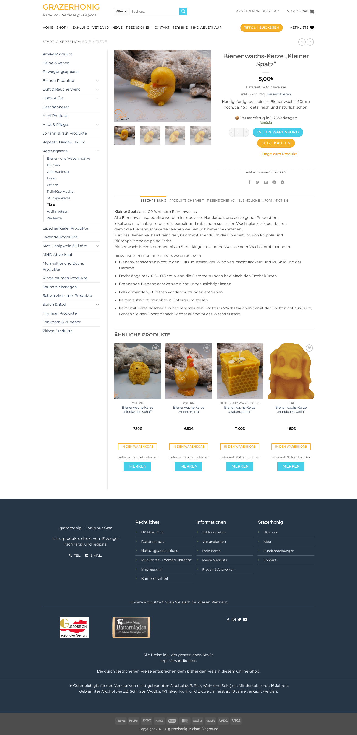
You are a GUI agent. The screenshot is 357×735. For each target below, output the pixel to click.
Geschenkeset (56, 107)
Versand (100, 28)
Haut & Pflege (55, 124)
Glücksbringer (58, 172)
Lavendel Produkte (60, 237)
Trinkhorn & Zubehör (62, 322)
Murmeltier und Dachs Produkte (63, 266)
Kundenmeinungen (278, 551)
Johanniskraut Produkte (65, 133)
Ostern (52, 185)
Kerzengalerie (75, 42)
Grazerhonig (71, 7)
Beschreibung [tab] (153, 200)
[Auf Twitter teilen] (258, 182)
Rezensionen (138, 28)
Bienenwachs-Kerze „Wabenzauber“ (239, 409)
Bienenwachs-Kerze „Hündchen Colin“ (291, 409)
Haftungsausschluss (159, 551)
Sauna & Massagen (60, 287)
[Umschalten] (97, 80)
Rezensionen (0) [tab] (221, 200)
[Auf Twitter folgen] (239, 620)
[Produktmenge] (239, 132)
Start (48, 42)
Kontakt (161, 28)
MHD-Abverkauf (206, 28)
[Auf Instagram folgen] (234, 620)
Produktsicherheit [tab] (186, 200)
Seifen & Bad (54, 304)
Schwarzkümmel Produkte (67, 295)
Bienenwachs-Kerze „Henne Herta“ (188, 409)
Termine (180, 28)
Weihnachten (57, 212)
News (117, 28)
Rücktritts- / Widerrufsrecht (166, 560)
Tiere (101, 42)
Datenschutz (153, 541)
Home (48, 28)
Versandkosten (279, 94)
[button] (258, 11)
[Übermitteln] (183, 11)
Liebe (51, 178)
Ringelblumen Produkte (65, 278)
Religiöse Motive (60, 191)
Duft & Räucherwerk (61, 89)
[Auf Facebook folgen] (228, 620)
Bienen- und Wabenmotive (68, 158)
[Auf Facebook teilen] (249, 182)
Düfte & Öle (53, 98)
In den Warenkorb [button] (138, 446)
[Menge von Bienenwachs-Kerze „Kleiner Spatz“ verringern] (231, 132)
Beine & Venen (56, 63)
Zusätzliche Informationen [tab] (263, 200)
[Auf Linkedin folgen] (245, 620)
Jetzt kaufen (276, 143)
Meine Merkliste (214, 560)
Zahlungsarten (214, 532)
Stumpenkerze (58, 198)
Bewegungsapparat (61, 72)
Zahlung (81, 28)
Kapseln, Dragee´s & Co (64, 142)
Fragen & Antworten (218, 569)
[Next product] (301, 41)
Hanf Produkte (56, 116)
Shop (62, 28)
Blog (267, 542)
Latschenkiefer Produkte (65, 228)
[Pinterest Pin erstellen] (274, 182)
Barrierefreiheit (154, 578)
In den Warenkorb (278, 132)
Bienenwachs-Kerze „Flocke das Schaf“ (137, 409)
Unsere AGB (152, 532)
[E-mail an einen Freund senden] (266, 182)
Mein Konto (211, 551)
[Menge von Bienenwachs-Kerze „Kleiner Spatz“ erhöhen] (246, 132)
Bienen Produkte (58, 80)
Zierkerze (54, 218)
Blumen (53, 165)
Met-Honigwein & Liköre (65, 246)
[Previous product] (310, 41)
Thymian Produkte (60, 313)
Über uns (270, 532)
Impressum (151, 569)
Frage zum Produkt (279, 154)
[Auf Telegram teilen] (282, 182)
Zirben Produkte (58, 331)
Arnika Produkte (58, 54)
